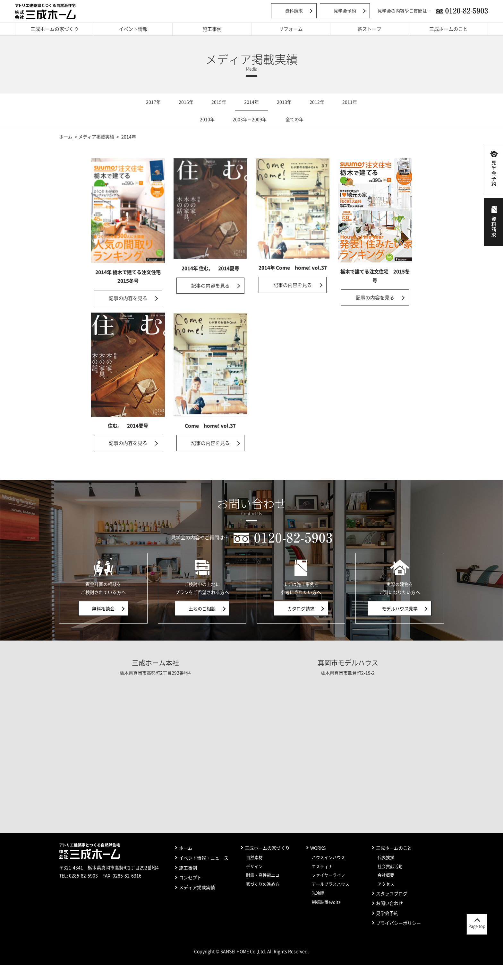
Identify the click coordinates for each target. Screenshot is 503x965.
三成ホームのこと (448, 28)
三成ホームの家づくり (54, 28)
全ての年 (294, 119)
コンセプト (190, 877)
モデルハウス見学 (400, 608)
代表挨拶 (386, 857)
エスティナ (322, 866)
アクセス (386, 884)
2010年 (207, 119)
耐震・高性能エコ (262, 875)
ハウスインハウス (328, 857)
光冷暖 (318, 893)
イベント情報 (133, 28)
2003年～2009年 (250, 119)
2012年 (317, 102)
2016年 (186, 102)
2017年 (153, 102)
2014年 (251, 102)
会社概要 (386, 875)
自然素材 (254, 857)
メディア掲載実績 (96, 136)
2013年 (284, 102)
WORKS (318, 848)
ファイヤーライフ (328, 875)
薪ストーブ (369, 28)
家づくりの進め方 (262, 884)
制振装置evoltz (326, 902)
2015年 (218, 102)
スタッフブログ (391, 893)
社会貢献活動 (390, 866)
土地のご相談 (202, 608)
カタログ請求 (300, 608)
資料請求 (294, 10)
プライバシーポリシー (398, 923)
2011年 (349, 102)
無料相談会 (103, 608)
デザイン (254, 866)
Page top (476, 926)
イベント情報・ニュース (203, 857)
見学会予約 (345, 10)
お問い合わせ (389, 903)
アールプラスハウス (330, 884)
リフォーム (291, 28)
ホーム (65, 136)
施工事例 (212, 28)
